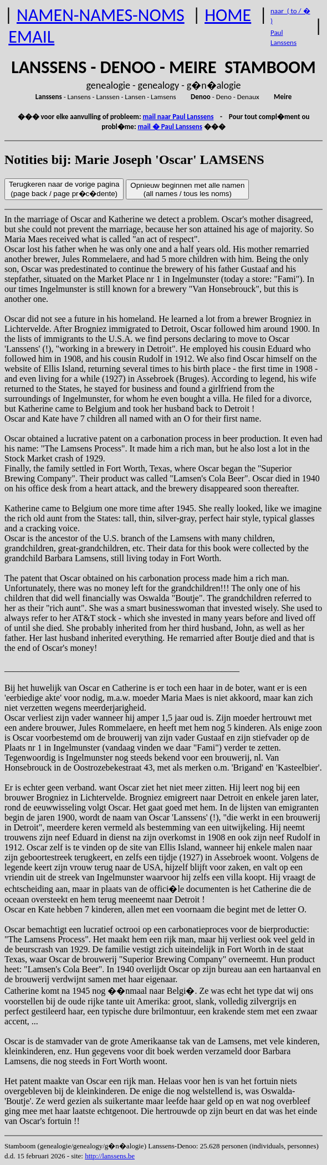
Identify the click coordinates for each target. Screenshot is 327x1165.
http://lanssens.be (110, 1156)
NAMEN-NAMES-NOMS (101, 15)
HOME (228, 15)
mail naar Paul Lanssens (177, 116)
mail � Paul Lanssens (169, 126)
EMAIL (31, 37)
